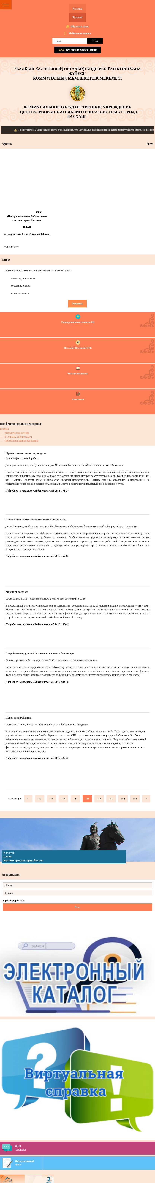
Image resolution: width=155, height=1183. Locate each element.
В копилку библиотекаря (18, 436)
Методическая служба (17, 432)
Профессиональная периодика (21, 440)
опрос (85, 1163)
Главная (4, 429)
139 (63, 798)
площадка (85, 1148)
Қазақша (77, 8)
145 (135, 798)
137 (40, 798)
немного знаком (20, 293)
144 (123, 798)
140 (75, 798)
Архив (150, 143)
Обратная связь (80, 26)
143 (111, 798)
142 (99, 798)
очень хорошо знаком (23, 278)
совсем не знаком (20, 285)
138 (51, 798)
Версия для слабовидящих (81, 50)
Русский (77, 17)
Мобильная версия (80, 33)
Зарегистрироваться (14, 900)
